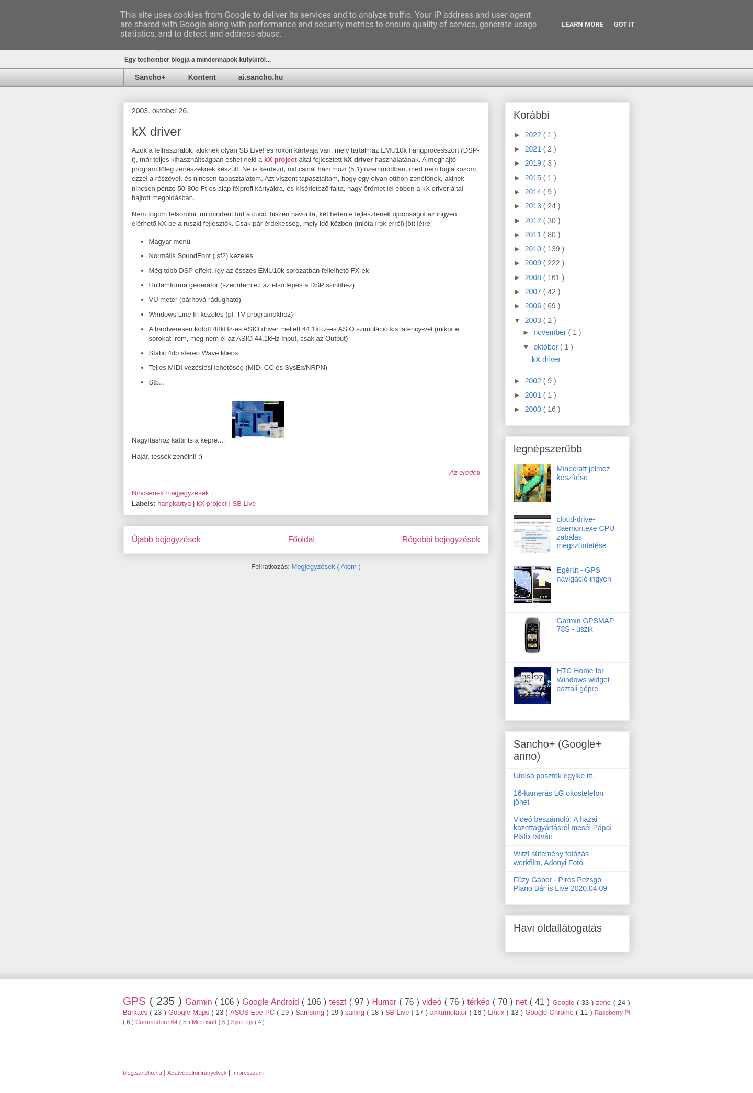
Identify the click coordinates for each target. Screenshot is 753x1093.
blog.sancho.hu (142, 1072)
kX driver (156, 131)
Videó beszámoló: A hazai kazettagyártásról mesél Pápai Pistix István (563, 828)
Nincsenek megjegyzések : (173, 493)
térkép (480, 1001)
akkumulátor (449, 1012)
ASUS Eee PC (253, 1012)
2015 (534, 177)
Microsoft (205, 1021)
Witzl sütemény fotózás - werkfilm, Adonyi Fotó (554, 858)
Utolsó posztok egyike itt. (554, 776)
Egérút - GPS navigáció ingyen (584, 574)
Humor (385, 1001)
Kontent (202, 77)
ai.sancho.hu (260, 77)
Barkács (136, 1012)
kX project (213, 503)
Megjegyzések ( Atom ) (326, 567)
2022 (534, 135)
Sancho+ (150, 77)
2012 (534, 220)
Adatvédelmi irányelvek (196, 1072)
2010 (534, 249)
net (523, 1001)
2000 (534, 409)
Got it (624, 24)
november (550, 332)
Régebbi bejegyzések (441, 539)
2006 (534, 305)
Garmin (200, 1001)
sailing (356, 1012)
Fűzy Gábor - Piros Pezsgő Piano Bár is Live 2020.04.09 (560, 884)
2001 (534, 395)
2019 (534, 163)
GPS (136, 1001)
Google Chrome (550, 1012)
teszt (339, 1001)
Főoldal (301, 539)
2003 (534, 320)
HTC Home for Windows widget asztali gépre (583, 680)
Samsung (310, 1012)
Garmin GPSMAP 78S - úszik (585, 625)
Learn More (582, 24)
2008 (534, 277)
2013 (534, 206)
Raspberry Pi (612, 1012)
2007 (534, 291)
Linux (497, 1012)
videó (433, 1001)
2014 (534, 192)
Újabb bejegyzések (166, 539)
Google (564, 1002)
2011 (534, 234)
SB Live (244, 503)
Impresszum (248, 1072)
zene (604, 1002)
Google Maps (189, 1012)
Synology (243, 1022)
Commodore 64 (157, 1021)
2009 (534, 263)
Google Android (272, 1001)
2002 (534, 381)
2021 (534, 149)
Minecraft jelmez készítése (583, 473)
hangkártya (175, 503)
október (546, 347)
